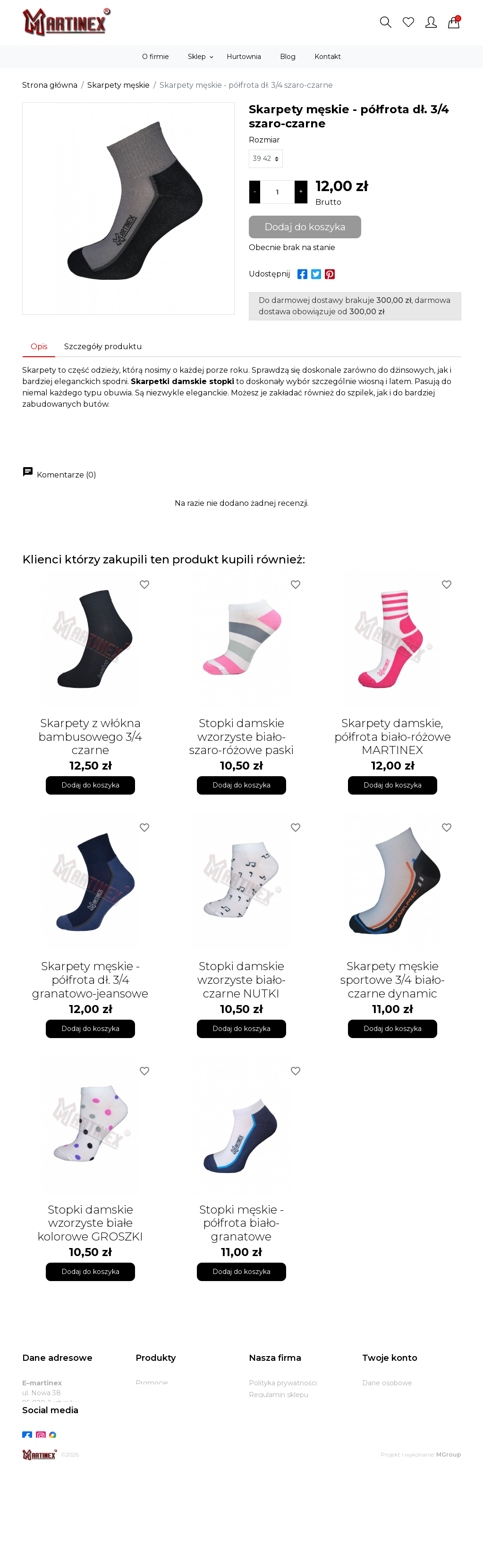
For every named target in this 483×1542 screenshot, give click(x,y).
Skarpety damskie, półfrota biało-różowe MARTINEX (392, 736)
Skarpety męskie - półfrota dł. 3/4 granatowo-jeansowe (90, 979)
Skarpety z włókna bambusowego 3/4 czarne (90, 736)
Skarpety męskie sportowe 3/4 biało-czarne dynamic (392, 979)
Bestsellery (154, 1406)
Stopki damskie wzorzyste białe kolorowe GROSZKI (90, 1223)
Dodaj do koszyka (305, 227)
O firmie (262, 1406)
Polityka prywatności (283, 1383)
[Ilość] (277, 192)
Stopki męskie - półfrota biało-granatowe (241, 1223)
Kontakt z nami (274, 1442)
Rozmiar (264, 139)
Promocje (152, 1383)
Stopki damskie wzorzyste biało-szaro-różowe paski (241, 736)
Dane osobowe (387, 1383)
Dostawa (263, 1418)
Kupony (375, 1442)
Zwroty (260, 1430)
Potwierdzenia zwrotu (398, 1418)
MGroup (448, 1524)
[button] (385, 22)
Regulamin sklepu (278, 1395)
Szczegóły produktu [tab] (103, 346)
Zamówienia (382, 1406)
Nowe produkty (161, 1395)
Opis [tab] (39, 346)
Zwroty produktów (393, 1395)
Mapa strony (269, 1454)
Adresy (373, 1430)
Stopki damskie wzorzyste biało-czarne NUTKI (241, 979)
